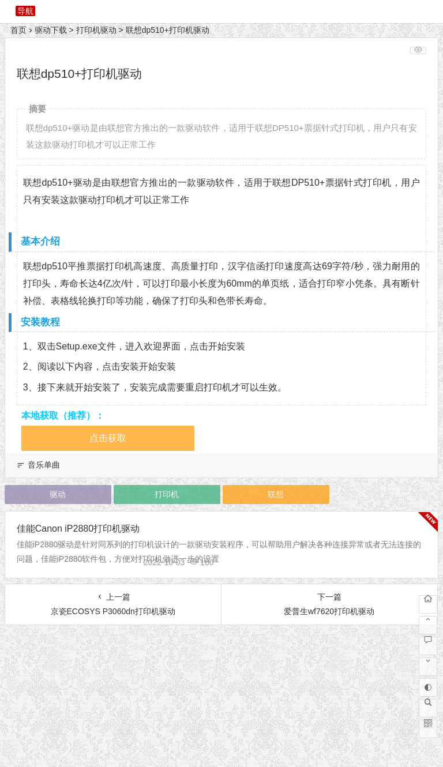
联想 (276, 494)
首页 (18, 30)
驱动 (58, 494)
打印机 (167, 494)
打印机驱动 (96, 30)
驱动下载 (51, 30)
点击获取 (107, 438)
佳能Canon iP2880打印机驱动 (78, 528)
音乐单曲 (44, 464)
